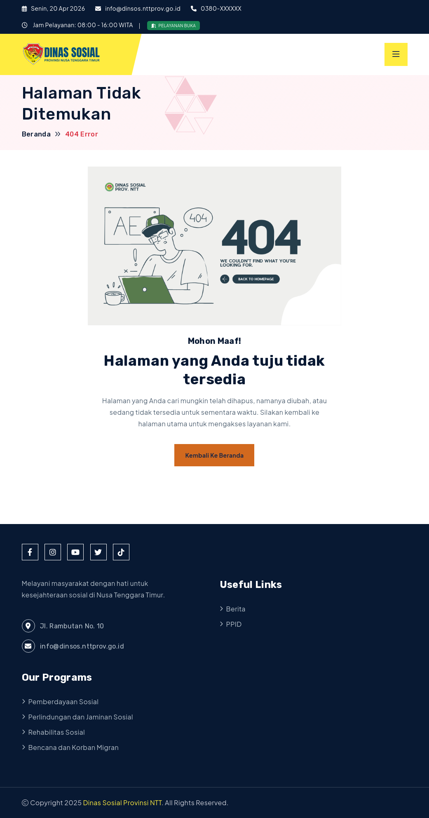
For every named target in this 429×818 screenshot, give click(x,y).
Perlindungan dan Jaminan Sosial (80, 716)
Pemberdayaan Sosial (63, 701)
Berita (236, 608)
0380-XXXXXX (221, 8)
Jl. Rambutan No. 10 (63, 625)
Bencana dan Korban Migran (73, 747)
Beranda (36, 134)
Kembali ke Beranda (214, 455)
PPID (234, 624)
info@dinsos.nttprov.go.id (143, 8)
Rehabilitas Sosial (56, 732)
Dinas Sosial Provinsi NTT (122, 802)
